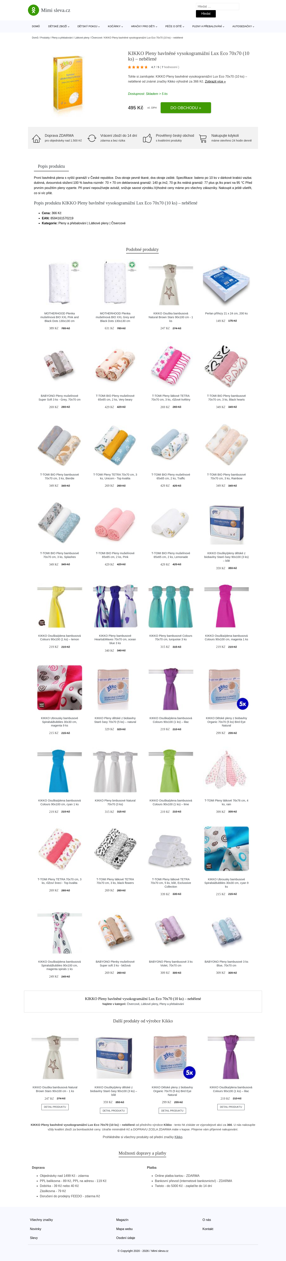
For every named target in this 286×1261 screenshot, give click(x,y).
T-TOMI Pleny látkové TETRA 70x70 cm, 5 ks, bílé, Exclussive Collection (171, 883)
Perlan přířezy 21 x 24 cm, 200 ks (226, 313)
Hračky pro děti (143, 26)
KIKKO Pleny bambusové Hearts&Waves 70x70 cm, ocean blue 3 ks (115, 639)
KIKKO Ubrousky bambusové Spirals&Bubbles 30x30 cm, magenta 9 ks (59, 722)
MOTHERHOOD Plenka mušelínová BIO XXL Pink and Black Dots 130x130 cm (59, 317)
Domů (36, 26)
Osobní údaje (125, 1238)
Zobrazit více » (215, 81)
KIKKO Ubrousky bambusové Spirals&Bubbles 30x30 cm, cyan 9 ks (226, 883)
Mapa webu (124, 1229)
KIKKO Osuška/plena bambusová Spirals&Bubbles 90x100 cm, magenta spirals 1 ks (59, 965)
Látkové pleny (82, 37)
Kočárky (114, 26)
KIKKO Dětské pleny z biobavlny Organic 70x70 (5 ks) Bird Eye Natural (226, 722)
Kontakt (208, 1229)
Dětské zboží (57, 26)
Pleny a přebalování (207, 26)
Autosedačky (242, 26)
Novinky (35, 1229)
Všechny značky (41, 1220)
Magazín (122, 1220)
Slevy (34, 1238)
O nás (207, 1220)
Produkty (45, 37)
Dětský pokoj (87, 26)
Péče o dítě (173, 26)
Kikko (171, 81)
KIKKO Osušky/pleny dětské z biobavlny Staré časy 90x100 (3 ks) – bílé (226, 557)
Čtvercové (96, 37)
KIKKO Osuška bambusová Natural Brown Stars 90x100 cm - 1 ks (171, 317)
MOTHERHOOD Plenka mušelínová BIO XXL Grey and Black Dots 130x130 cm (115, 317)
